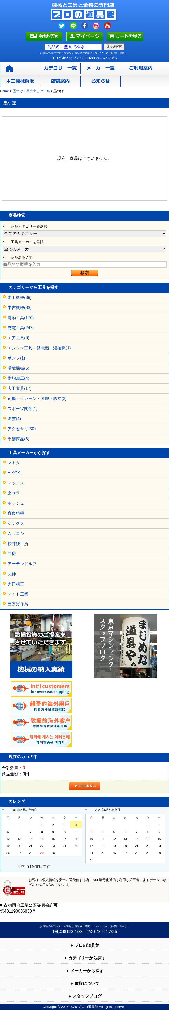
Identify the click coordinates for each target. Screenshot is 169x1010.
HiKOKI (14, 473)
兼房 (12, 553)
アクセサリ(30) (22, 429)
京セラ (14, 493)
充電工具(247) (21, 328)
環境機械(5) (18, 368)
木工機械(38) (19, 297)
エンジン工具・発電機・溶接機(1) (39, 348)
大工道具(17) (19, 388)
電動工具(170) (21, 318)
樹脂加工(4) (18, 378)
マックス (16, 483)
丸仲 (12, 574)
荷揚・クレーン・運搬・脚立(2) (37, 398)
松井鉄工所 (18, 543)
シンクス (16, 523)
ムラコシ (16, 533)
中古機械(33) (19, 307)
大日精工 (16, 584)
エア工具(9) (18, 338)
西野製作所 (18, 604)
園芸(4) (14, 419)
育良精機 (16, 513)
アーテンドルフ (22, 564)
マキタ (14, 463)
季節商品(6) (18, 439)
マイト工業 (18, 594)
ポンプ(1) (16, 358)
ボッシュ (16, 503)
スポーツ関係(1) (23, 408)
